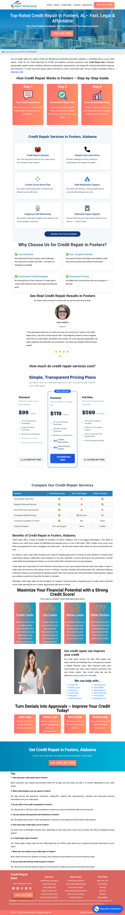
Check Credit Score (49, 891)
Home (49, 5)
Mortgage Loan (100, 698)
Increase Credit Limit (49, 894)
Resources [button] (87, 5)
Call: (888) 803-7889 (62, 763)
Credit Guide (73, 693)
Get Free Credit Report (49, 897)
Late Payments (100, 685)
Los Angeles (102, 884)
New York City (102, 881)
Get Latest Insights (75, 887)
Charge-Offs (73, 685)
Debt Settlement (100, 693)
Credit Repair (99, 688)
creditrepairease (28, 912)
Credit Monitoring (49, 884)
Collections (73, 690)
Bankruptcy (73, 696)
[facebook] (13, 888)
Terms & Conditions (94, 912)
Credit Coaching (75, 698)
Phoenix (102, 894)
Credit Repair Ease (10, 52)
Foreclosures (99, 696)
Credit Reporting (49, 887)
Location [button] (77, 5)
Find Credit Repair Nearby (76, 884)
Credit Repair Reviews (75, 881)
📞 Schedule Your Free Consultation (62, 234)
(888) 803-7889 (104, 4)
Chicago (102, 887)
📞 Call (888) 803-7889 (31, 460)
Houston (102, 891)
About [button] (56, 5)
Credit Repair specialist (49, 881)
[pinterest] (25, 888)
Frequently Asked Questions (76, 891)
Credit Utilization (75, 897)
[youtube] (29, 888)
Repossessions (100, 690)
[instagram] (21, 888)
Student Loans (74, 688)
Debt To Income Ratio (75, 894)
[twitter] (17, 888)
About (82, 912)
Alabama (24, 52)
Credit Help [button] (66, 5)
